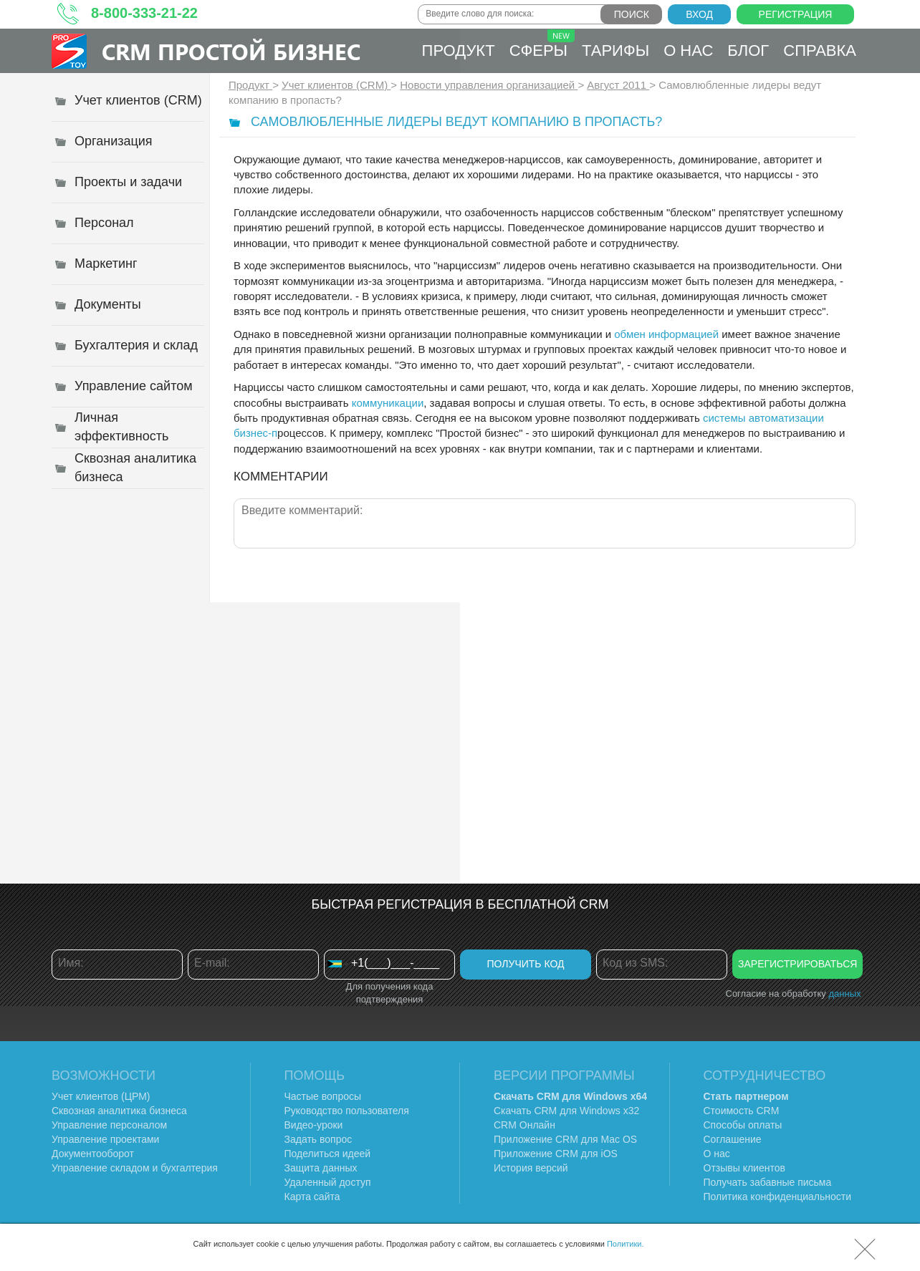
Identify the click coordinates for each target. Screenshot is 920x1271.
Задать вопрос (318, 1139)
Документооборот (93, 1153)
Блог (748, 50)
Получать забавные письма (768, 1182)
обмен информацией (666, 334)
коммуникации (388, 403)
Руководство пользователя (346, 1110)
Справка (819, 50)
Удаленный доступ (327, 1182)
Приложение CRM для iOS (556, 1153)
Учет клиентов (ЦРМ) (101, 1096)
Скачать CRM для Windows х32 (566, 1110)
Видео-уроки (313, 1125)
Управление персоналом (109, 1125)
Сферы (542, 44)
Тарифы (615, 50)
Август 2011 (618, 85)
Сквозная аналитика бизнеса (119, 1110)
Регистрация (796, 14)
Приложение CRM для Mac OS (565, 1139)
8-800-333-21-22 (144, 13)
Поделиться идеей (327, 1153)
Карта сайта (312, 1196)
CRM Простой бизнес (231, 51)
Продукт (458, 50)
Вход (699, 14)
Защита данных (321, 1168)
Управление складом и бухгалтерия (135, 1168)
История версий (531, 1168)
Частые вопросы (323, 1096)
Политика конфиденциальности (778, 1196)
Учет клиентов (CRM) (336, 85)
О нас (688, 50)
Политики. (625, 1243)
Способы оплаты (743, 1125)
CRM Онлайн (524, 1125)
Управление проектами (105, 1139)
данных (844, 993)
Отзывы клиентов (744, 1168)
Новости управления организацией (489, 85)
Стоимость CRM (742, 1110)
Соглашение (733, 1139)
